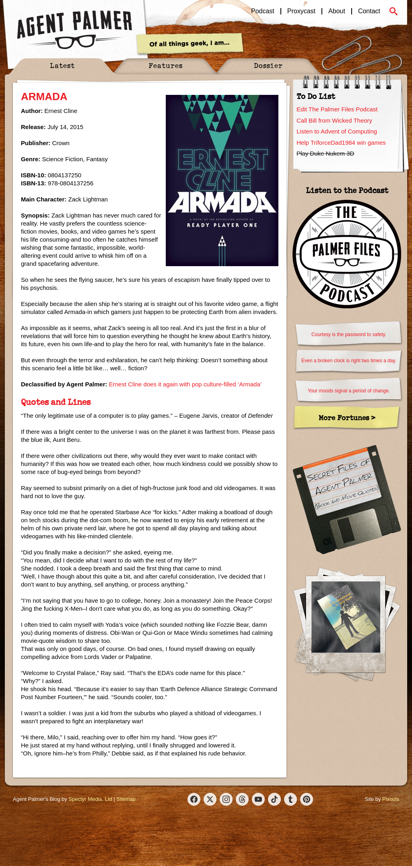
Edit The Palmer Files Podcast (337, 109)
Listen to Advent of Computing (337, 131)
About (336, 11)
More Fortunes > (347, 417)
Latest (62, 65)
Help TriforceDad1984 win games (341, 142)
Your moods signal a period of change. (349, 391)
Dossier (268, 65)
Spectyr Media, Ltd (90, 799)
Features (165, 65)
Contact (369, 11)
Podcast (262, 11)
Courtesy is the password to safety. (348, 334)
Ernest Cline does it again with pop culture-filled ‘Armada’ (185, 384)
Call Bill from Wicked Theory (334, 120)
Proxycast (301, 11)
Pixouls (390, 799)
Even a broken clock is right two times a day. (348, 360)
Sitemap (126, 799)
